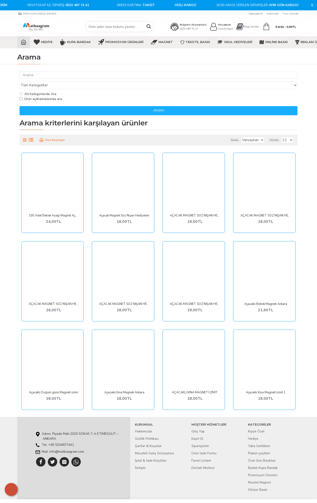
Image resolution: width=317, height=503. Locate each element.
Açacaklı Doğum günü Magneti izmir (53, 384)
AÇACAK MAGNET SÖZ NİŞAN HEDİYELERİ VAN (195, 295)
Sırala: (229, 131)
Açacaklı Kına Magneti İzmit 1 (265, 384)
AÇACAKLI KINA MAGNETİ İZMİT (195, 384)
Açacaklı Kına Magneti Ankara (124, 384)
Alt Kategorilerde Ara (38, 85)
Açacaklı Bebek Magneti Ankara (265, 295)
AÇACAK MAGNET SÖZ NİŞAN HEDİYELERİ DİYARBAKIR (265, 207)
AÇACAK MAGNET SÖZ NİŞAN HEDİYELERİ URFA (124, 295)
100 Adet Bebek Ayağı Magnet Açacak (54, 207)
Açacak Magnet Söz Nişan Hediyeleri (124, 207)
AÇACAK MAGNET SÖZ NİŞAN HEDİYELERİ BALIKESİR (195, 207)
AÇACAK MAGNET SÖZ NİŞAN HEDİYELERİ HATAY (54, 295)
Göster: (276, 131)
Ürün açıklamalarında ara (41, 90)
